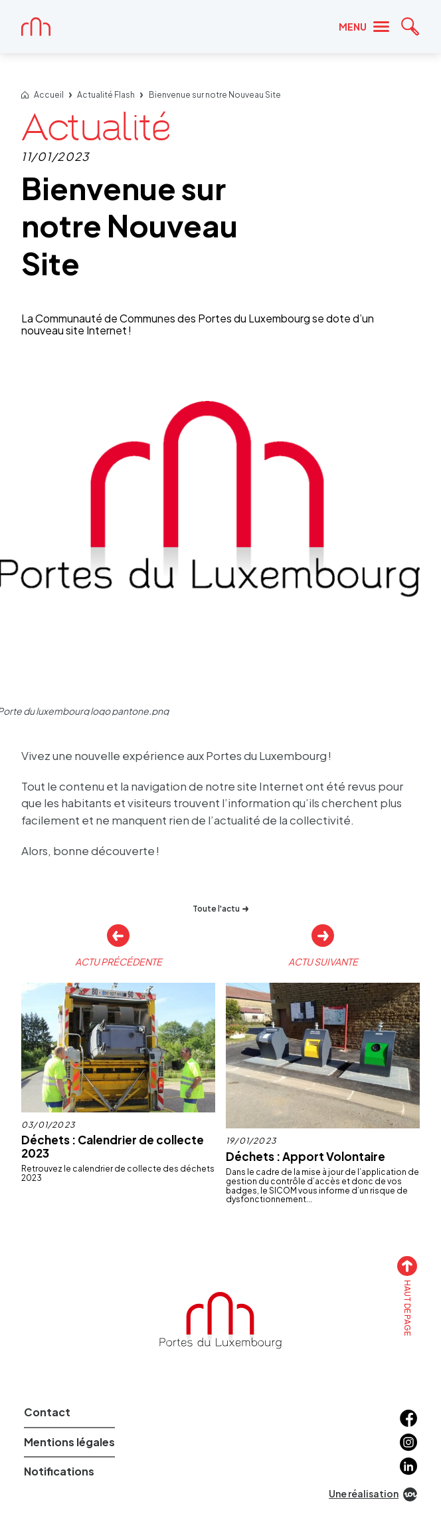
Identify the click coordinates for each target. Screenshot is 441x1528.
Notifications (59, 1471)
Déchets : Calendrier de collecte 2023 (112, 1146)
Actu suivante (323, 961)
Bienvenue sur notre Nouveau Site (215, 95)
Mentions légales (69, 1442)
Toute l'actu (221, 909)
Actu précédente (118, 961)
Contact (47, 1412)
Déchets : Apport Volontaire (305, 1156)
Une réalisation (373, 1494)
